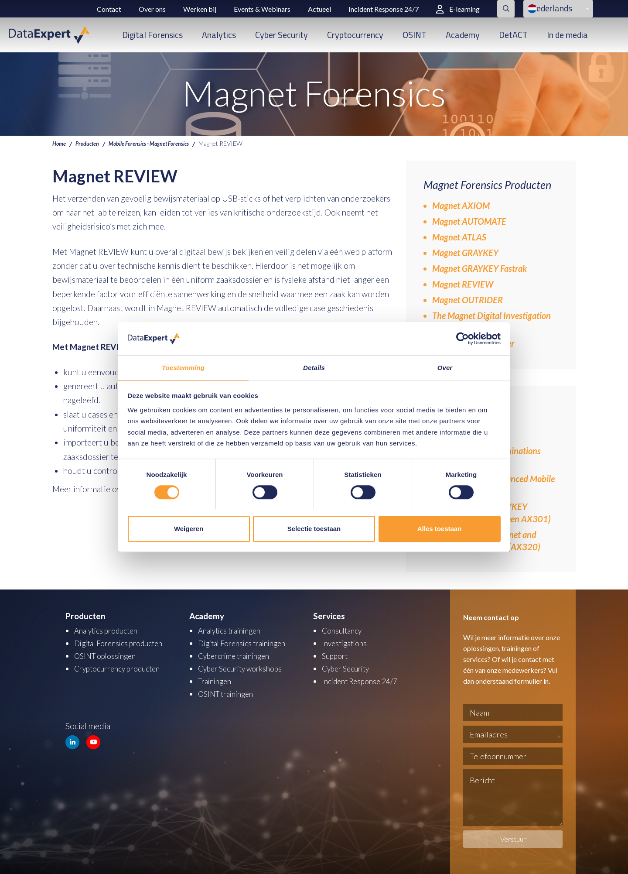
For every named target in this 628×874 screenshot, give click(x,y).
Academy (463, 34)
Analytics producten (110, 630)
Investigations (347, 643)
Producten (90, 143)
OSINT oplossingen (108, 655)
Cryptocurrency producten (122, 667)
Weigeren (188, 529)
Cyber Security (281, 34)
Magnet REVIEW (462, 284)
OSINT (415, 34)
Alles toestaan (439, 529)
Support (336, 655)
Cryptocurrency (355, 34)
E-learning (458, 9)
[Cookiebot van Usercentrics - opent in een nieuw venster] (462, 338)
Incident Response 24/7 (383, 9)
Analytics (219, 34)
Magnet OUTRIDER (467, 300)
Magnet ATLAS (459, 237)
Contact (109, 9)
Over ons (152, 9)
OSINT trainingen (229, 691)
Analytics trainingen (233, 630)
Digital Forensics (152, 34)
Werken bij (199, 9)
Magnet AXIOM (461, 205)
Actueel (319, 9)
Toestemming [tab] (183, 367)
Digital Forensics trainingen (247, 643)
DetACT (513, 34)
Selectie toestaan (314, 529)
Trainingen (216, 679)
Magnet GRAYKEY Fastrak (479, 268)
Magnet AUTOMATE (469, 221)
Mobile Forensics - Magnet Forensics (161, 143)
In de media (567, 34)
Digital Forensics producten (123, 643)
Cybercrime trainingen (238, 655)
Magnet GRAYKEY (465, 252)
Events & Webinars (262, 9)
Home (60, 143)
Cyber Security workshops (245, 667)
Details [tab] (314, 367)
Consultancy (344, 630)
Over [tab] (445, 367)
